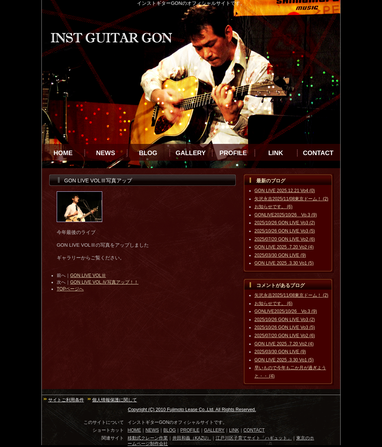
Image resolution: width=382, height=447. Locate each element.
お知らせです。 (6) (273, 206)
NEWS (105, 153)
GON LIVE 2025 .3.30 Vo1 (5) (284, 263)
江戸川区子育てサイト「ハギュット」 (254, 438)
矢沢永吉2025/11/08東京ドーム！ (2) (291, 198)
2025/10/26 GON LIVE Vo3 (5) (284, 231)
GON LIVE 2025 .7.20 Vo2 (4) (284, 247)
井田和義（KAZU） (191, 438)
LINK (275, 153)
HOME (63, 153)
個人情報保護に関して (114, 400)
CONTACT (318, 153)
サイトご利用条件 (66, 400)
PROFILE (233, 153)
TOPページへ (70, 289)
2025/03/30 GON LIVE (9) (280, 255)
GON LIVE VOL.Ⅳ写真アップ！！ (104, 282)
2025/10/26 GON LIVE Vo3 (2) (284, 222)
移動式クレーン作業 (148, 438)
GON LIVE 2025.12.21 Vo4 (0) (284, 190)
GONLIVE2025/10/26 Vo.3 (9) (285, 215)
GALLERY (191, 153)
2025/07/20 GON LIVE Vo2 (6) (284, 239)
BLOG (148, 153)
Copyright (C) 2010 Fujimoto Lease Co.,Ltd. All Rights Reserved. (192, 409)
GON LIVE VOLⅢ (88, 275)
